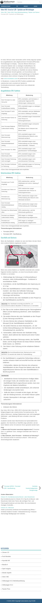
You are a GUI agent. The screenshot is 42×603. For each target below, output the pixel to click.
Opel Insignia (6, 568)
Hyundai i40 (6, 560)
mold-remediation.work (11, 78)
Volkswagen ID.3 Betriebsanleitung (13, 581)
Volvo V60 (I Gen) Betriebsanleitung (17, 12)
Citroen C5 (5, 552)
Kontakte (26, 6)
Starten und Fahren (33, 12)
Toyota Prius (6, 589)
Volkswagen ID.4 (7, 585)
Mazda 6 (5, 564)
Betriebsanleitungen (5, 6)
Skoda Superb (6, 573)
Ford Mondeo (6, 556)
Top (17, 6)
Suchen (35, 6)
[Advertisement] (21, 37)
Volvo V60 (3, 12)
